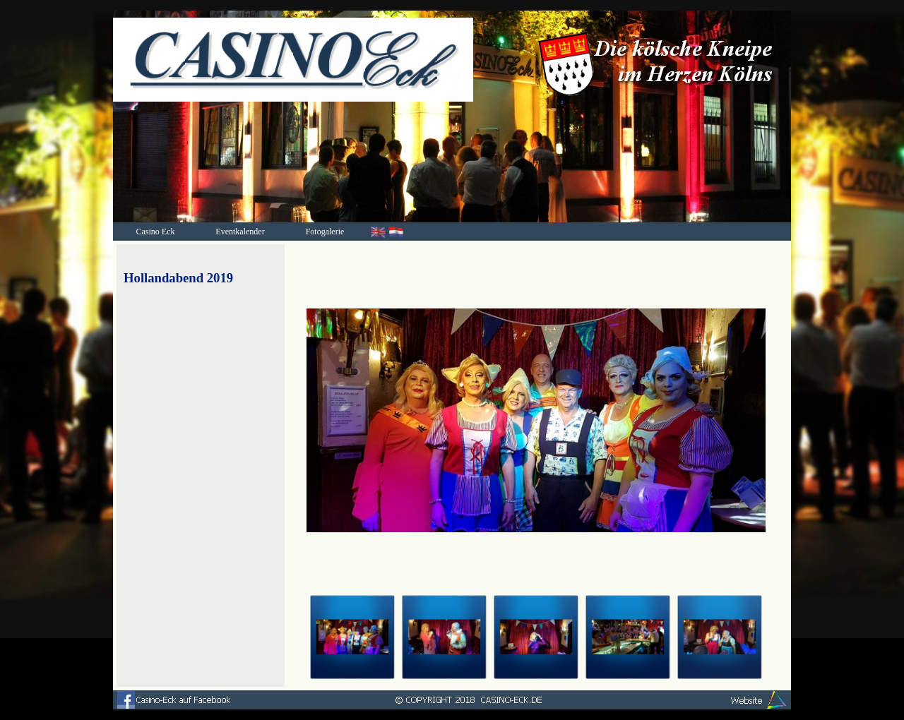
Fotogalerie (325, 231)
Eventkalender (239, 231)
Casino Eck (155, 231)
